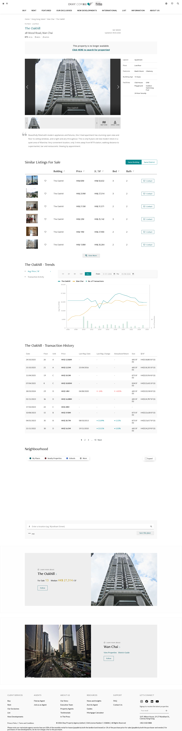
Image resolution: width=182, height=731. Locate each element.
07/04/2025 (31, 381)
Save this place (145, 531)
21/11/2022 (31, 426)
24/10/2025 (31, 358)
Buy (9, 699)
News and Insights (94, 699)
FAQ (115, 699)
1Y (63, 272)
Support (117, 693)
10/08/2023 (31, 411)
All (88, 272)
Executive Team (66, 703)
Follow (42, 586)
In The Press (65, 715)
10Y (81, 272)
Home (27, 19)
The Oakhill (60, 19)
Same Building (133, 160)
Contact (147, 179)
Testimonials (65, 711)
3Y (69, 272)
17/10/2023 (31, 405)
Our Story (64, 699)
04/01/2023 (31, 418)
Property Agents (67, 707)
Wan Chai (50, 19)
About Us (65, 693)
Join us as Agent (40, 703)
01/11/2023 (31, 397)
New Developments (15, 715)
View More (91, 254)
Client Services (15, 693)
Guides (89, 707)
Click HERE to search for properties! (91, 48)
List (8, 711)
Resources (92, 693)
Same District (149, 160)
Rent (9, 703)
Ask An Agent (92, 703)
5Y (75, 272)
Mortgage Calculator (95, 711)
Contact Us (117, 703)
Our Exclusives (13, 707)
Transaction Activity (36, 275)
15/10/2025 (31, 365)
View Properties (110, 651)
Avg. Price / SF (33, 269)
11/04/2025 (31, 373)
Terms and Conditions (26, 721)
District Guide (124, 651)
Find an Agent (39, 699)
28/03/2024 (31, 389)
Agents (37, 693)
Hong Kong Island (38, 19)
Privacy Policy (12, 721)
